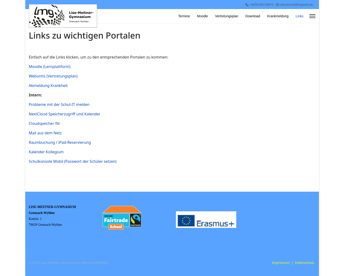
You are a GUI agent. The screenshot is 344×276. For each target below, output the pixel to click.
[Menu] (312, 16)
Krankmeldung (278, 16)
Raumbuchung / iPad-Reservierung (60, 142)
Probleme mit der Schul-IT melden (59, 104)
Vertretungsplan (226, 16)
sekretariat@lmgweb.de (296, 5)
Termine (184, 16)
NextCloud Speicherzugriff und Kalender (65, 114)
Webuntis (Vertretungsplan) (53, 76)
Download (252, 16)
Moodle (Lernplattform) (50, 66)
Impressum (281, 262)
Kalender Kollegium (47, 151)
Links (300, 16)
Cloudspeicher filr (45, 123)
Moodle (202, 16)
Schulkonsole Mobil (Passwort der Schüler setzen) (73, 161)
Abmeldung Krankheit (49, 85)
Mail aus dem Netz (45, 133)
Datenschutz (304, 262)
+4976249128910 (261, 5)
